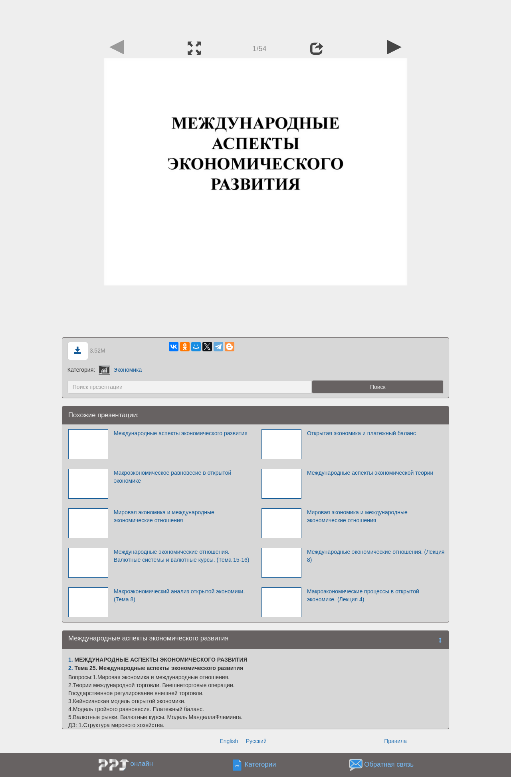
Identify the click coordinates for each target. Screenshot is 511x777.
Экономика (120, 370)
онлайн (142, 763)
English (229, 741)
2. (70, 668)
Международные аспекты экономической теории (370, 473)
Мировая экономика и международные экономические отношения (164, 516)
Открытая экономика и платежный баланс (361, 433)
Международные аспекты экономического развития (181, 433)
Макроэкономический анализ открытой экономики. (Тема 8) (179, 595)
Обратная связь (389, 765)
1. (70, 659)
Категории (260, 765)
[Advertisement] (255, 18)
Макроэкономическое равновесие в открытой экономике (172, 477)
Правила (395, 741)
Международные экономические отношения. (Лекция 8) (376, 556)
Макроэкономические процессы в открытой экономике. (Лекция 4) (363, 595)
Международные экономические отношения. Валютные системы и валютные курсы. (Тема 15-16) (182, 556)
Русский (256, 741)
